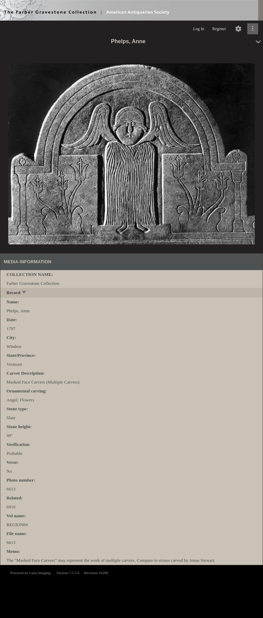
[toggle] (24, 292)
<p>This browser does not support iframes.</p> (131, 591)
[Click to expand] (252, 28)
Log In (198, 28)
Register (219, 28)
